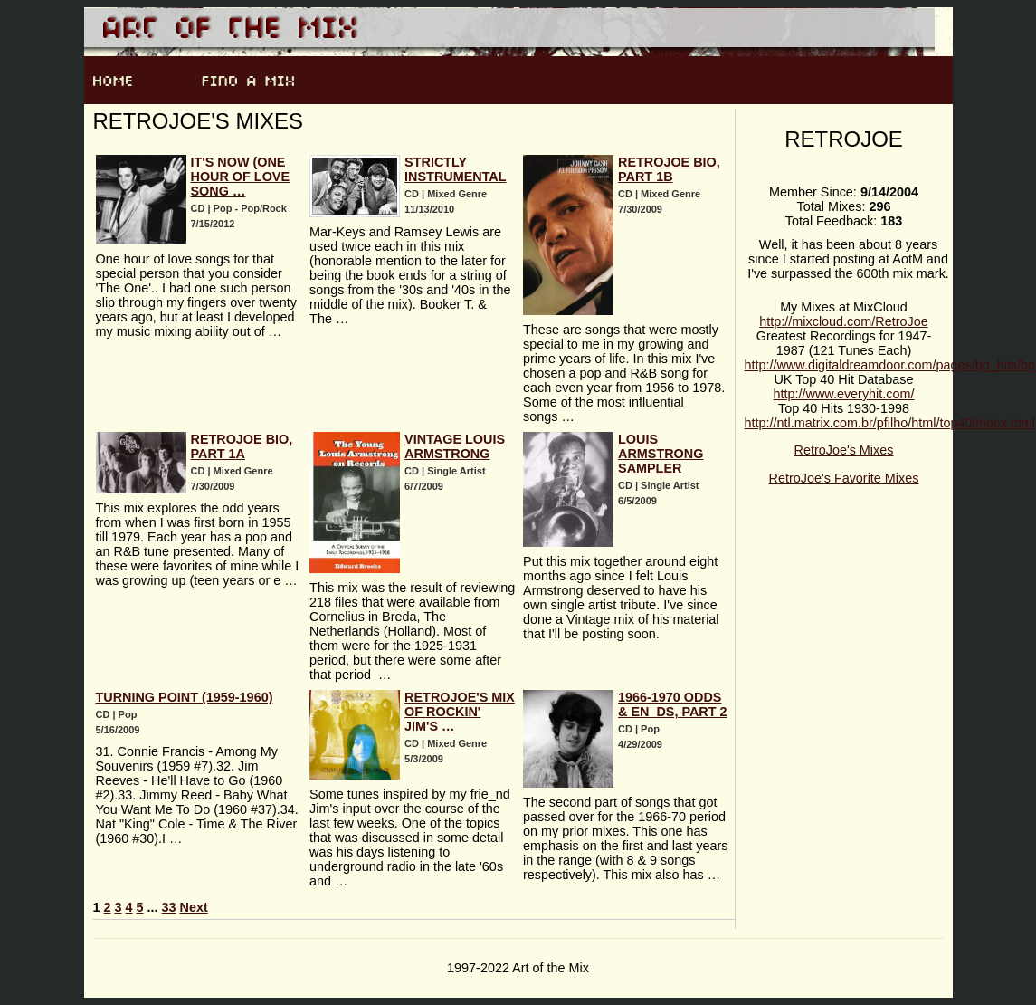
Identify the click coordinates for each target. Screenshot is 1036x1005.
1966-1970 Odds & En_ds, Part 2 (672, 704)
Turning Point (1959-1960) (184, 697)
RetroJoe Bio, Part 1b (669, 169)
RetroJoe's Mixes (844, 450)
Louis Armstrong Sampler (660, 453)
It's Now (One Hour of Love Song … (240, 176)
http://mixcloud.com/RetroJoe (843, 321)
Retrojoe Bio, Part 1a (242, 446)
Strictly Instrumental (455, 169)
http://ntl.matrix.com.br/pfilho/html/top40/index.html (890, 423)
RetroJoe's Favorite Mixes (844, 478)
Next (194, 907)
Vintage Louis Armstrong (454, 446)
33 (169, 907)
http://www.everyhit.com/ (844, 394)
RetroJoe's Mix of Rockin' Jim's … (459, 711)
